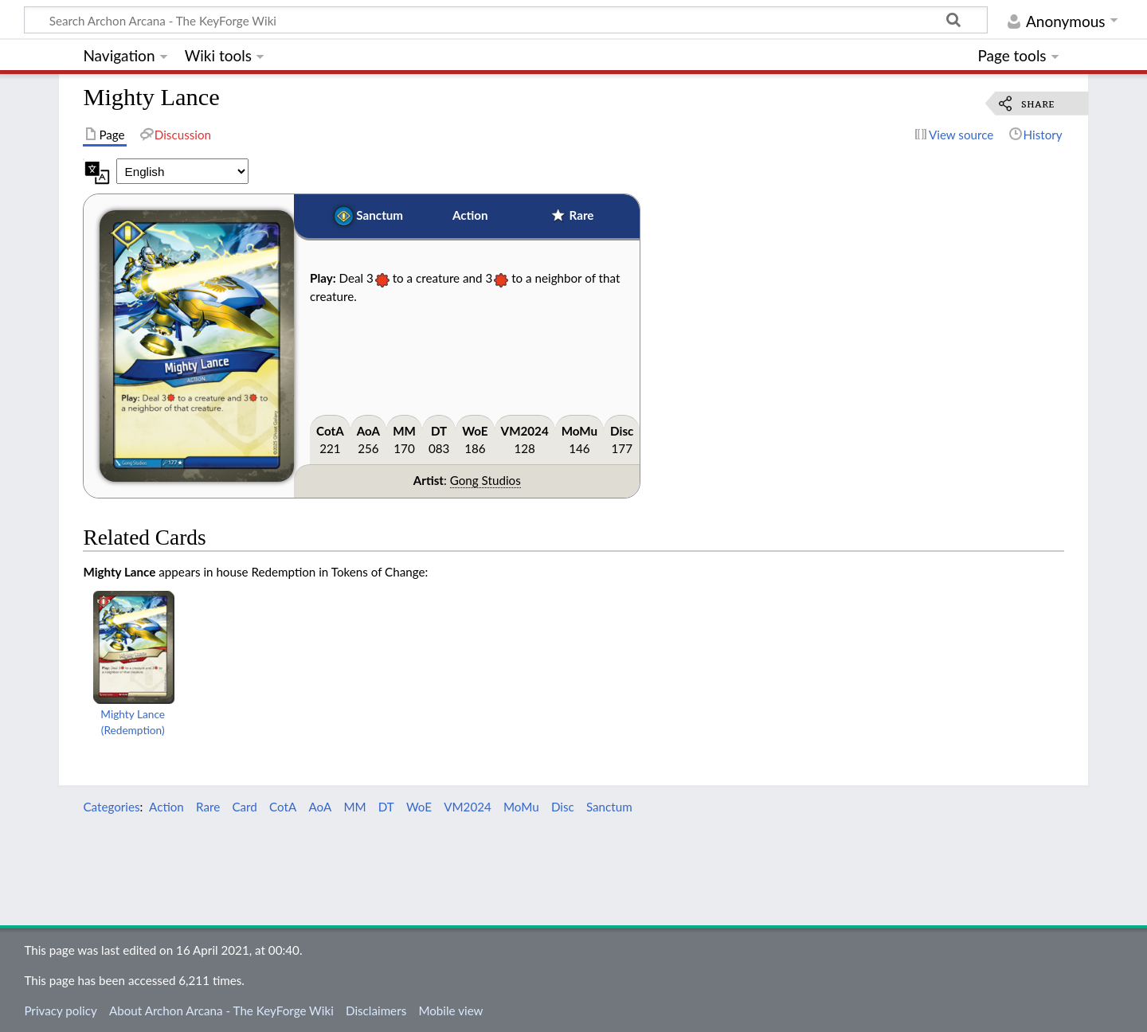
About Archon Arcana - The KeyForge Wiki (221, 1010)
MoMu (579, 431)
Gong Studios (485, 480)
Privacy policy (60, 1010)
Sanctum (379, 215)
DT (439, 431)
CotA (330, 431)
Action (470, 215)
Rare (582, 215)
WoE (474, 431)
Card (244, 806)
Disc (621, 431)
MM (404, 431)
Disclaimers (376, 1010)
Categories (111, 806)
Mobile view (450, 1010)
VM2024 (525, 431)
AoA (368, 431)
